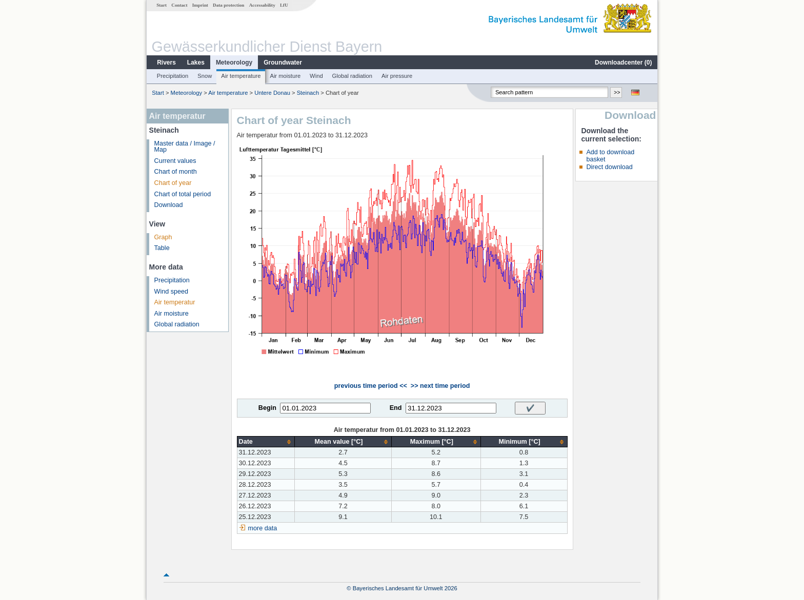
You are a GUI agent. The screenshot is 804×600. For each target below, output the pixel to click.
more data (262, 528)
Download (168, 205)
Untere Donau (272, 93)
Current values (175, 160)
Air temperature (240, 76)
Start (161, 5)
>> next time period (440, 385)
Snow (204, 76)
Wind (316, 76)
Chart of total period (182, 194)
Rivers (166, 62)
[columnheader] (265, 442)
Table (162, 248)
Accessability (262, 5)
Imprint (200, 5)
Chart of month (175, 171)
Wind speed (171, 291)
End (396, 407)
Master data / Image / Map (184, 147)
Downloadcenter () (623, 62)
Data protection (228, 5)
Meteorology (234, 62)
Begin (267, 407)
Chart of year (173, 183)
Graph (163, 237)
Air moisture (285, 76)
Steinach (308, 93)
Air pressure (396, 76)
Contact (179, 5)
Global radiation (352, 76)
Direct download (609, 167)
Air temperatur (174, 302)
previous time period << (370, 385)
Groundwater (283, 62)
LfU (284, 5)
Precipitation (173, 76)
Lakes (196, 62)
